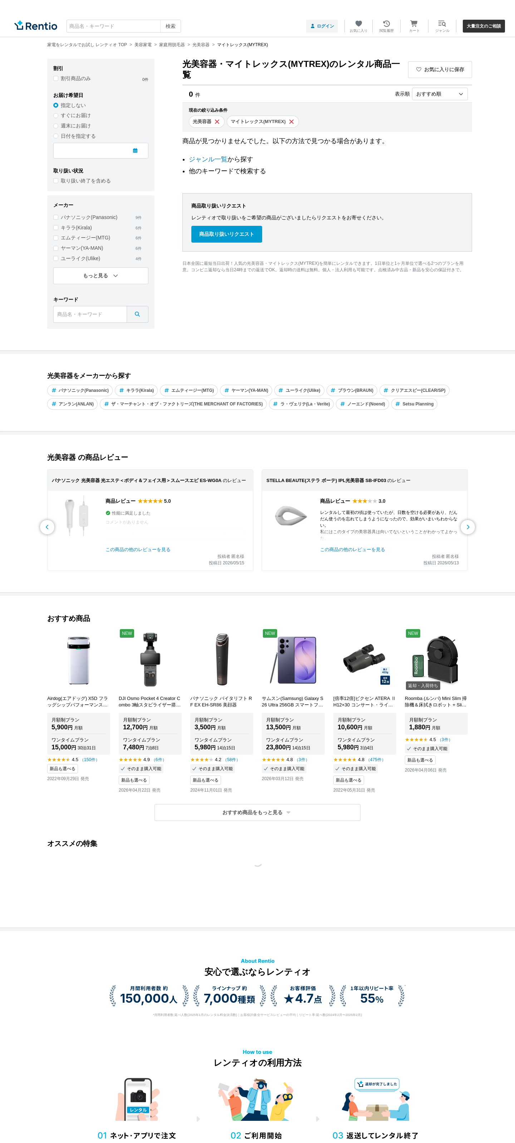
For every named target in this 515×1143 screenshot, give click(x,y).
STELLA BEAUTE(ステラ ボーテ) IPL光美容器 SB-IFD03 (326, 480)
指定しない (73, 105)
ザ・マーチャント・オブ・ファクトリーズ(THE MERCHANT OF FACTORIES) (183, 404)
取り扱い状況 (68, 171)
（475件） (376, 759)
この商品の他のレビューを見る (138, 549)
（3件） (302, 759)
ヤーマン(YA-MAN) (82, 248)
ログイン (322, 26)
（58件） (231, 759)
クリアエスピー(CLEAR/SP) (414, 390)
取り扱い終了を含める (86, 181)
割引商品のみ (76, 78)
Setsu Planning (414, 404)
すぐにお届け (76, 115)
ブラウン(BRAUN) (351, 390)
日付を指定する (78, 136)
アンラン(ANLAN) (72, 404)
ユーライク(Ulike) (80, 258)
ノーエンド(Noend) (362, 404)
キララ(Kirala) (76, 227)
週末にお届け (76, 125)
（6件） (159, 759)
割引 (58, 68)
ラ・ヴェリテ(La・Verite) (301, 404)
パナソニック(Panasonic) (89, 217)
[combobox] (124, 26)
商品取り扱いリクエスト (226, 234)
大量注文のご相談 (484, 26)
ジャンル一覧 (208, 159)
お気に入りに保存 (440, 69)
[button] (257, 812)
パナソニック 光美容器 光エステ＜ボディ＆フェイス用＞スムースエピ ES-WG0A (137, 480)
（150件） (90, 759)
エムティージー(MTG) (85, 237)
